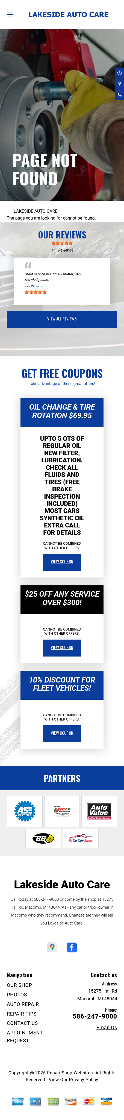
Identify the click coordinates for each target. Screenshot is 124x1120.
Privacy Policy (83, 1079)
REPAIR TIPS (22, 1014)
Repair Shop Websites (70, 1072)
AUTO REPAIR (23, 1004)
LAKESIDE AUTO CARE (36, 211)
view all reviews (61, 319)
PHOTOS (17, 995)
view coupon (62, 561)
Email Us (106, 1027)
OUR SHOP (19, 985)
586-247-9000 (46, 899)
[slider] (62, 243)
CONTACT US (22, 1023)
